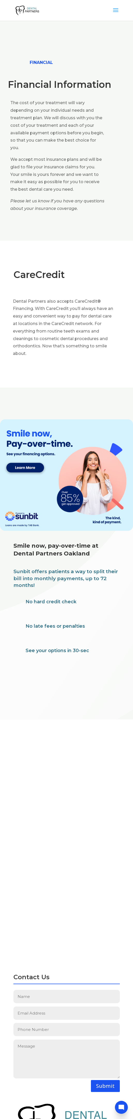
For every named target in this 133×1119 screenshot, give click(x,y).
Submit (105, 1085)
